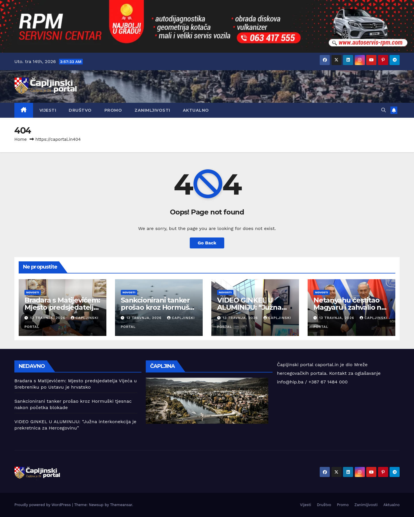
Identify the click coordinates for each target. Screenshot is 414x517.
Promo (113, 110)
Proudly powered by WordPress (43, 505)
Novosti (32, 292)
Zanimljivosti (152, 110)
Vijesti (47, 110)
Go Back (207, 243)
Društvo (80, 110)
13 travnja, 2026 (48, 318)
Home (20, 139)
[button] (383, 110)
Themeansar (121, 505)
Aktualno (196, 110)
